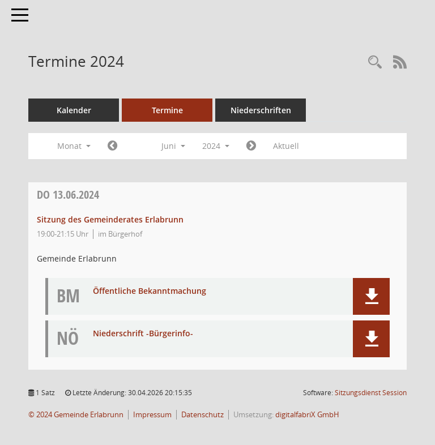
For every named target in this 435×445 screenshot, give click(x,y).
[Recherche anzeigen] (374, 62)
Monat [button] (74, 145)
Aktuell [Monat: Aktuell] (286, 145)
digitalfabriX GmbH (307, 415)
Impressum (152, 415)
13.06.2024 (68, 194)
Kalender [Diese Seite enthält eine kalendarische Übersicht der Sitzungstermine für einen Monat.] (74, 110)
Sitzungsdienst (371, 392)
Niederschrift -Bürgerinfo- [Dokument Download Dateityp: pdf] (143, 334)
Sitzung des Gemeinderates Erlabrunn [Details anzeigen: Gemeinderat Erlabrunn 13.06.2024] (110, 219)
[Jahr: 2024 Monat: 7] (251, 146)
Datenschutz (202, 415)
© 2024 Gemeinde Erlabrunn (75, 415)
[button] (371, 296)
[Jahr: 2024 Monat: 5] (112, 146)
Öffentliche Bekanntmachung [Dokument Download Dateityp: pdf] (149, 291)
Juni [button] (173, 145)
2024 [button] (215, 145)
